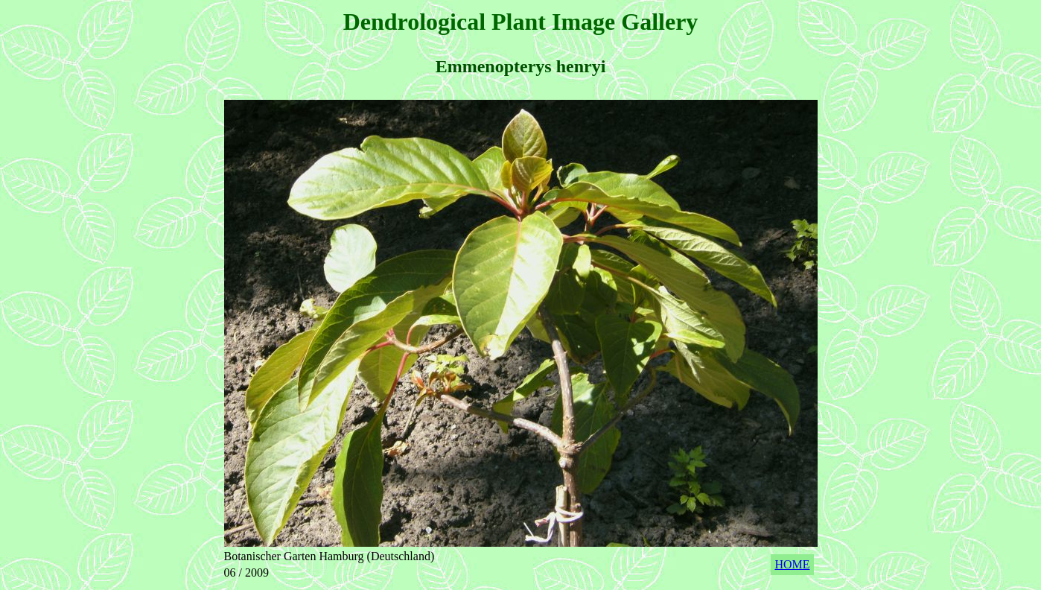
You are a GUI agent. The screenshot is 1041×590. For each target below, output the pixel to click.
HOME (791, 564)
